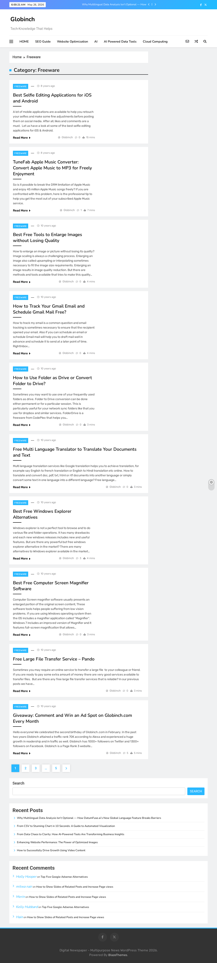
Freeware (20, 86)
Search (18, 783)
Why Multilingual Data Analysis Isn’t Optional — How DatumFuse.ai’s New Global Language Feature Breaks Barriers (109, 4)
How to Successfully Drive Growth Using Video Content (51, 850)
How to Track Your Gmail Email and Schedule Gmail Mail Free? (49, 309)
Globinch (22, 19)
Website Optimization (72, 41)
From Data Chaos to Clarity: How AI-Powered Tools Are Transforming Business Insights (70, 834)
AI (95, 41)
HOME (24, 41)
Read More (21, 138)
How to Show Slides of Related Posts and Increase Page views (74, 887)
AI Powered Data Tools (120, 41)
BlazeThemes (117, 955)
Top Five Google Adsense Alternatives (64, 877)
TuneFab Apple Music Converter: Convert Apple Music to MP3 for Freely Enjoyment (52, 168)
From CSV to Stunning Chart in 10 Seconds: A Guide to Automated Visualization (66, 826)
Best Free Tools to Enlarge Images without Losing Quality (47, 237)
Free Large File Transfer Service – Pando (54, 659)
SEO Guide (43, 41)
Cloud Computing (155, 41)
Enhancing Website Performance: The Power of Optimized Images (57, 842)
